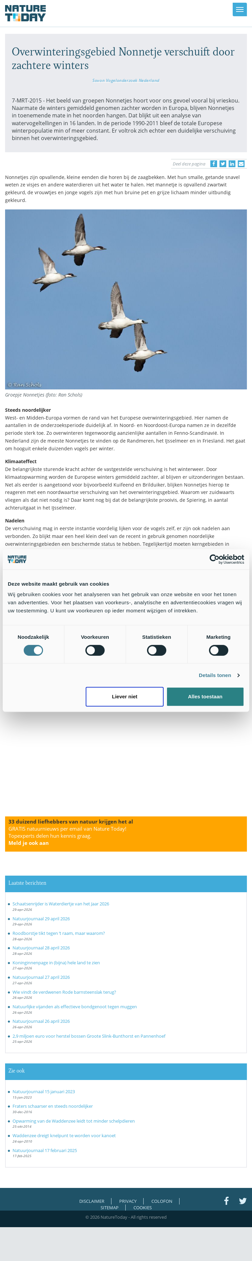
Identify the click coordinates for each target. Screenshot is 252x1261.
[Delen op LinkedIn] (232, 163)
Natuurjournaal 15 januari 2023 (44, 1091)
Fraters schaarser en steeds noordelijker (53, 1106)
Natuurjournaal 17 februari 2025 (45, 1150)
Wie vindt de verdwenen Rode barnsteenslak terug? (64, 992)
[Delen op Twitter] (222, 163)
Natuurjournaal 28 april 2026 (41, 948)
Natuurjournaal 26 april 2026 (41, 1021)
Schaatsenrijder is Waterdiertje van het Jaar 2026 (61, 904)
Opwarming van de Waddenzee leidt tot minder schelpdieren (74, 1121)
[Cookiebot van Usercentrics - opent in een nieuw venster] (214, 559)
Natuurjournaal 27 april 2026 (41, 977)
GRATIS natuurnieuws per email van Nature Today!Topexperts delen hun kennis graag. (67, 835)
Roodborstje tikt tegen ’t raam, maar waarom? (59, 933)
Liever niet (124, 696)
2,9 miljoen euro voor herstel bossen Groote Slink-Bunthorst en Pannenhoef (89, 1036)
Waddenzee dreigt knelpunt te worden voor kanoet (64, 1135)
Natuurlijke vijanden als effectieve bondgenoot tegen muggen (75, 1007)
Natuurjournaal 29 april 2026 (41, 919)
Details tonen (215, 675)
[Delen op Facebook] (213, 163)
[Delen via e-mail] (241, 163)
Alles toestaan (205, 696)
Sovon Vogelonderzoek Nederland (126, 80)
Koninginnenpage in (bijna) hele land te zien (56, 963)
